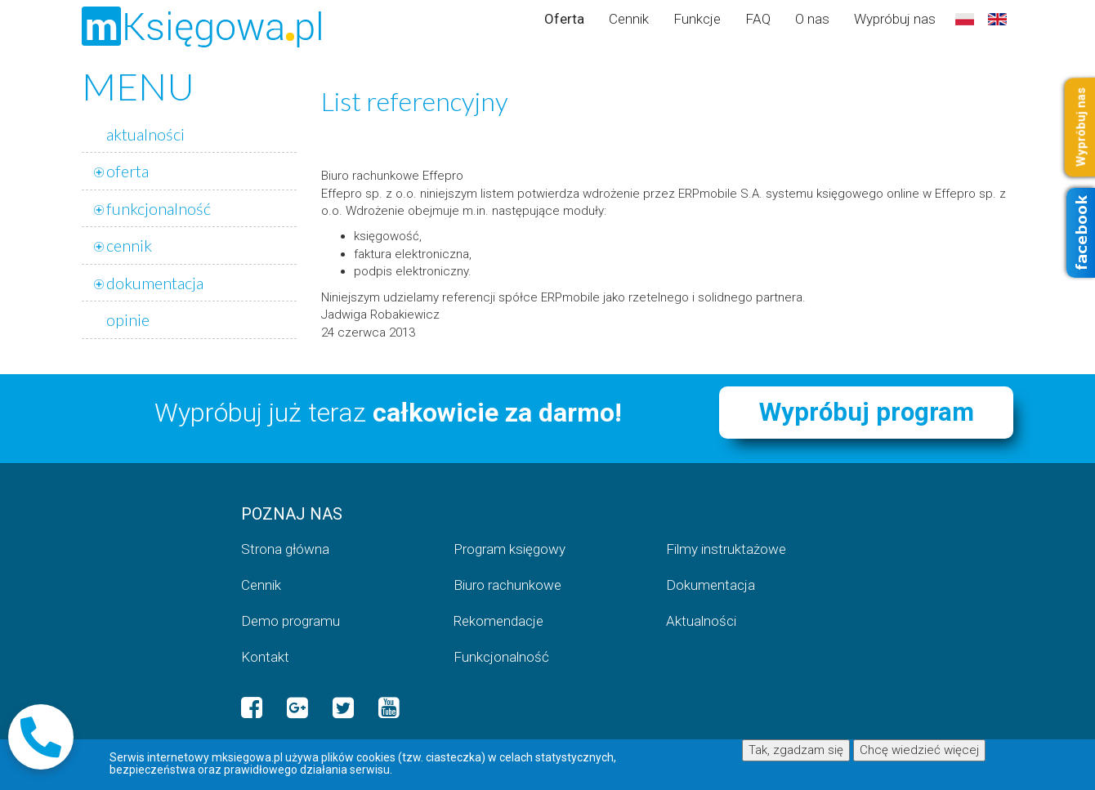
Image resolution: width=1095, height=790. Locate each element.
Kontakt (265, 657)
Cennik (629, 19)
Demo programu (290, 621)
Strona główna (285, 549)
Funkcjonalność (501, 657)
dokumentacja (154, 282)
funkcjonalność (158, 208)
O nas (812, 19)
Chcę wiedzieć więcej (919, 750)
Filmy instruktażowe (726, 549)
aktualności (145, 134)
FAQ (758, 19)
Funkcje (697, 19)
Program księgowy (509, 549)
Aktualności (701, 621)
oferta (127, 171)
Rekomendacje (498, 621)
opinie (128, 319)
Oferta (564, 19)
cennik (129, 245)
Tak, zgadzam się (796, 750)
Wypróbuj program (866, 412)
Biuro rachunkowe (507, 585)
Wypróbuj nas (895, 19)
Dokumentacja (710, 585)
